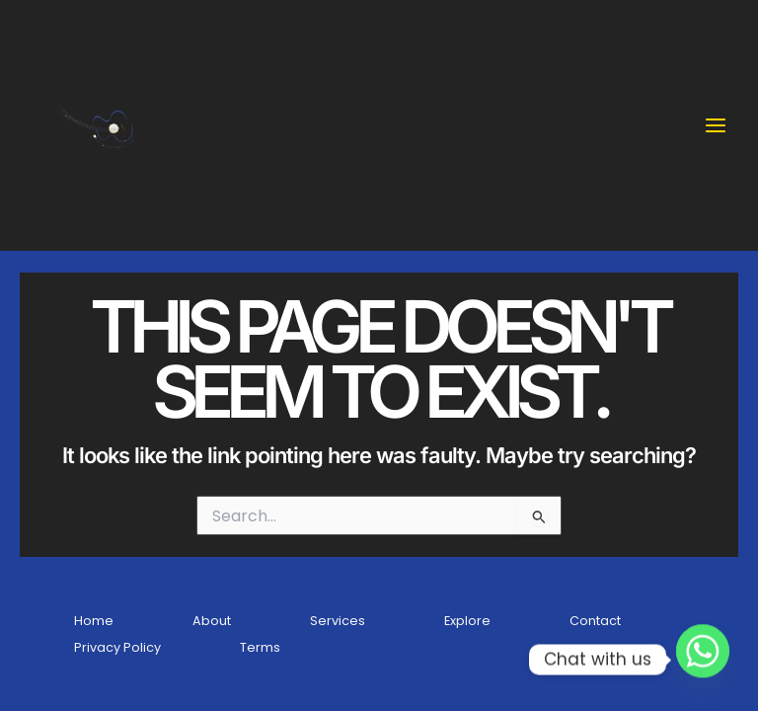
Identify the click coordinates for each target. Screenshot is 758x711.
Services (337, 620)
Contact (595, 620)
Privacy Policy (117, 647)
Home (94, 620)
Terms (260, 647)
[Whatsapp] (702, 659)
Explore (467, 620)
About (211, 620)
